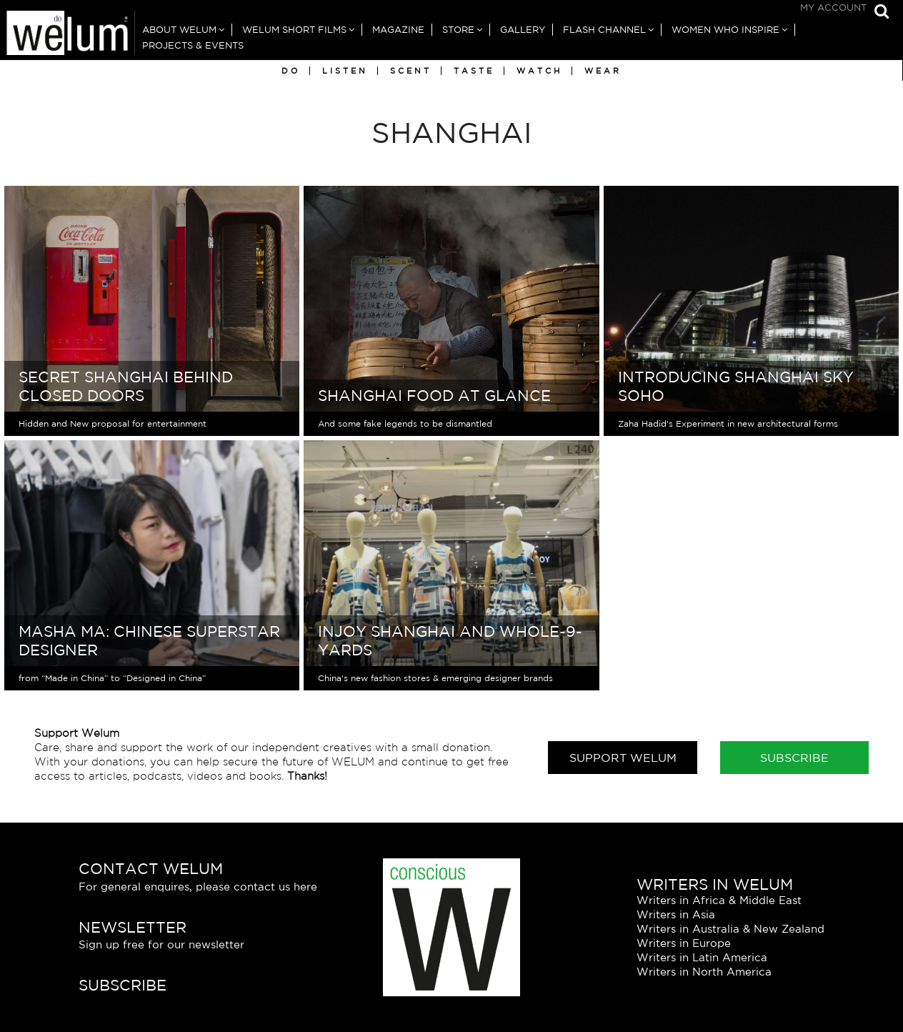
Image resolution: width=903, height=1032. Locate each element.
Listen (345, 70)
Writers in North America (704, 972)
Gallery (522, 29)
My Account (833, 7)
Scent (410, 70)
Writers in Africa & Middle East (719, 900)
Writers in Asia (676, 914)
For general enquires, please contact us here (198, 886)
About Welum (179, 29)
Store (458, 29)
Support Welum (623, 757)
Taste (474, 70)
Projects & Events (193, 45)
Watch (539, 70)
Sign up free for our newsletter (161, 944)
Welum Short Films (294, 29)
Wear (603, 70)
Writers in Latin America (702, 957)
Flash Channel (604, 29)
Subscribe (794, 757)
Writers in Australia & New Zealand (730, 929)
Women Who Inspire (725, 29)
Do (290, 70)
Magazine (398, 29)
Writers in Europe (684, 943)
